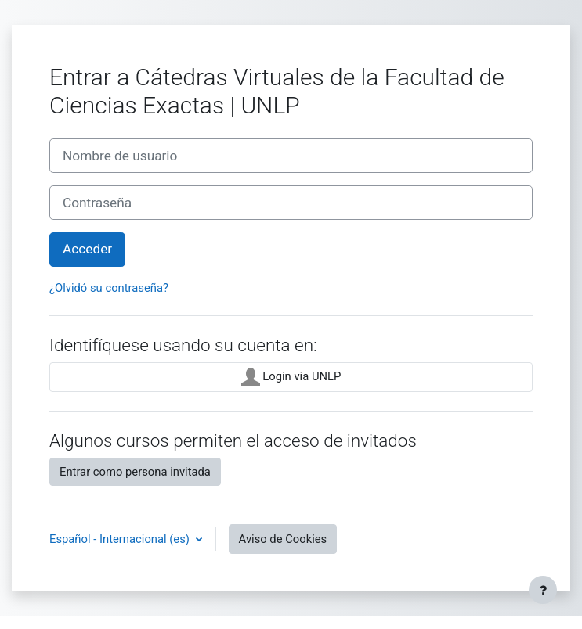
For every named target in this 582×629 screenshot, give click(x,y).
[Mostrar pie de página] (543, 590)
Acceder (87, 249)
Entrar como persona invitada (135, 472)
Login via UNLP (291, 377)
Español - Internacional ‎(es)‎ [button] (121, 539)
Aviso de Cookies (283, 539)
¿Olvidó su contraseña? (108, 288)
